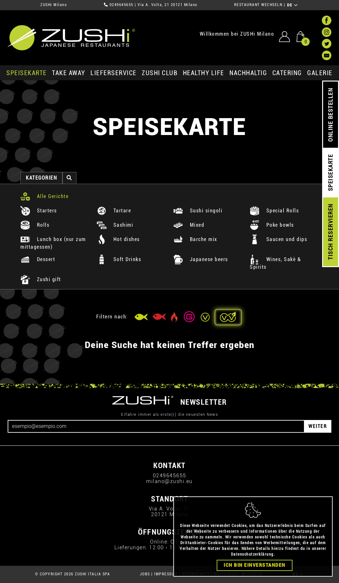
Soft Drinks (119, 259)
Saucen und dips (278, 239)
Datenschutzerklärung (252, 556)
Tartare (114, 211)
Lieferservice (113, 73)
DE (292, 5)
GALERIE (320, 73)
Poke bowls (272, 225)
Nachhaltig (248, 73)
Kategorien (41, 178)
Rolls (34, 225)
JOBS (145, 574)
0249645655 (121, 5)
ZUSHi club (159, 73)
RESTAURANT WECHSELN (258, 5)
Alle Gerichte (44, 196)
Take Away (68, 73)
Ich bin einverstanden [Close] (254, 567)
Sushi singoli (197, 211)
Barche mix (195, 239)
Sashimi (115, 225)
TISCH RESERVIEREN (330, 232)
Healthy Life (203, 73)
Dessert (37, 259)
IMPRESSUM (166, 574)
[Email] (156, 426)
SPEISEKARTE (26, 73)
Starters (38, 211)
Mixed (188, 225)
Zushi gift (40, 279)
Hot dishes (118, 239)
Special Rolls (274, 211)
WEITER (317, 426)
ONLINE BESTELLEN (330, 115)
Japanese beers (200, 259)
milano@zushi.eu (169, 481)
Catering (287, 73)
